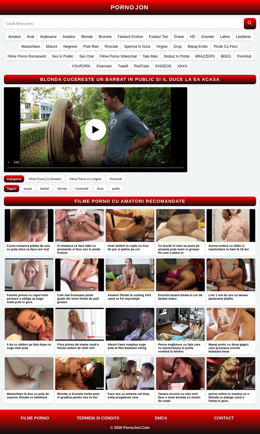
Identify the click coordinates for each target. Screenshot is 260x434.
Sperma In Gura (137, 46)
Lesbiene (243, 37)
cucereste (82, 188)
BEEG (226, 56)
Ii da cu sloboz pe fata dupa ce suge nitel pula (29, 346)
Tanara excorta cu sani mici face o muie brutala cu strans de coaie (179, 397)
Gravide (207, 37)
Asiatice (69, 37)
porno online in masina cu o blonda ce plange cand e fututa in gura (228, 397)
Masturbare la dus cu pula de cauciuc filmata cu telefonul (28, 395)
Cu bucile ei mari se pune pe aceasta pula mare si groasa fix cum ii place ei (178, 249)
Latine (225, 37)
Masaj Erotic (198, 46)
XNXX (182, 66)
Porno (130, 7)
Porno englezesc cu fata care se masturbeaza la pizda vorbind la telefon (179, 348)
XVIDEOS (163, 66)
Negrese (70, 46)
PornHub (244, 56)
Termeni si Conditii (98, 418)
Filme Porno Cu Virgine (85, 179)
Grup (178, 46)
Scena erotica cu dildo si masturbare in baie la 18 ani (228, 247)
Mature (51, 46)
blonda (62, 188)
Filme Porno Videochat (118, 56)
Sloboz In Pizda (176, 56)
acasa (28, 188)
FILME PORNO (35, 418)
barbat (44, 188)
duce (100, 188)
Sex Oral (86, 56)
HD (192, 37)
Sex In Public (62, 56)
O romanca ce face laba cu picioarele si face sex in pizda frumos (78, 249)
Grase (179, 37)
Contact (224, 418)
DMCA (161, 418)
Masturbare (30, 46)
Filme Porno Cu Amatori (45, 179)
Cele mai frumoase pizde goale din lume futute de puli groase (78, 298)
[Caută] (250, 23)
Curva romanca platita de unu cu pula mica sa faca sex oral (28, 247)
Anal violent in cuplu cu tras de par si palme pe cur (128, 247)
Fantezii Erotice (130, 37)
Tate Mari (150, 56)
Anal (30, 37)
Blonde (87, 37)
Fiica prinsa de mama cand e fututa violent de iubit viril (78, 346)
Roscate (111, 46)
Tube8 (123, 66)
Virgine (162, 46)
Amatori (14, 37)
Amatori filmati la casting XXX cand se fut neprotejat (129, 296)
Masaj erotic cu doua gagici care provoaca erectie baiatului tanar (228, 348)
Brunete (105, 37)
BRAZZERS (205, 56)
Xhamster (104, 66)
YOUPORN (81, 66)
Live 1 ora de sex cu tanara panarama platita (228, 296)
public (116, 188)
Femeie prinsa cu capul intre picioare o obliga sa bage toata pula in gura (27, 298)
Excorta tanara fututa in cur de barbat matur (180, 296)
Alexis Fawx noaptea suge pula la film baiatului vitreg (127, 346)
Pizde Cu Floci (226, 46)
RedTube (141, 66)
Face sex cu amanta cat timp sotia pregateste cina (128, 395)
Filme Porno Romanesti (27, 56)
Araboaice (48, 37)
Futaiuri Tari (158, 37)
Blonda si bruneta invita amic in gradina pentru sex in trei (78, 395)
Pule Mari (91, 46)
